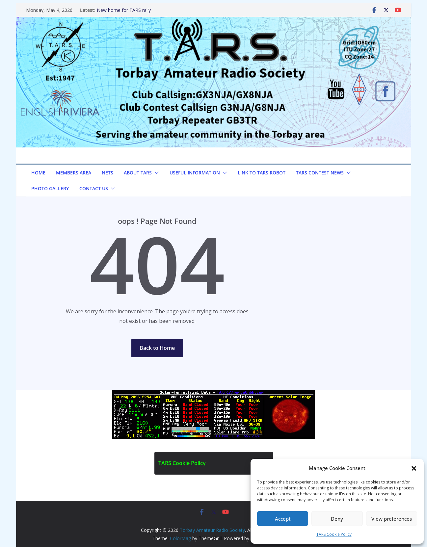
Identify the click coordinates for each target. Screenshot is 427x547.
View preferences (391, 518)
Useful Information (195, 172)
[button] (414, 468)
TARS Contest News (320, 172)
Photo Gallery (50, 188)
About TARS (138, 172)
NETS (107, 172)
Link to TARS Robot (261, 172)
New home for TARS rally (124, 10)
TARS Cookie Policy (334, 534)
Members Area (73, 172)
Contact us (93, 188)
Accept (283, 518)
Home (38, 172)
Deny (337, 518)
